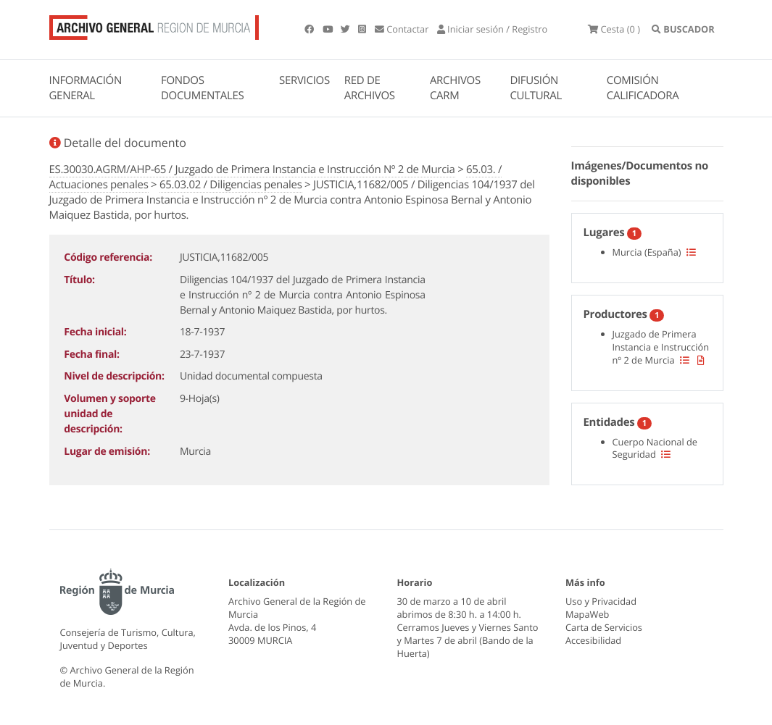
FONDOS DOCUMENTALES (202, 88)
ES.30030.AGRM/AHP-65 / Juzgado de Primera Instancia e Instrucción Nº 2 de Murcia (252, 169)
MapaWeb (587, 614)
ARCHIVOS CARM (455, 88)
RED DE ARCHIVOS (369, 88)
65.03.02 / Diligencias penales (230, 184)
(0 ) (614, 28)
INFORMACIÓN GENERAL (85, 88)
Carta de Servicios (603, 627)
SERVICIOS (304, 80)
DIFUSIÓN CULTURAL (536, 88)
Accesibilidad (593, 640)
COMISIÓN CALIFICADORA (643, 88)
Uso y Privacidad (600, 601)
